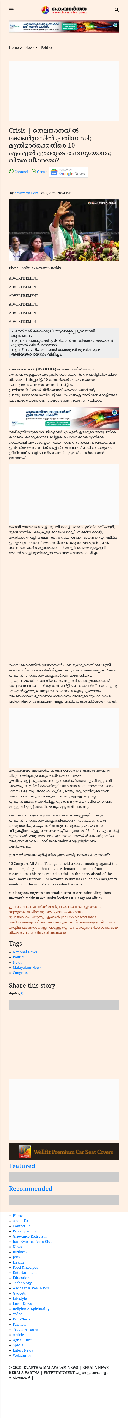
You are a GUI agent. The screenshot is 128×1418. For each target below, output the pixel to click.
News (29, 48)
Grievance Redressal (30, 1237)
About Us (20, 1221)
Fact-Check (22, 1319)
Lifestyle (20, 1299)
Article (18, 1335)
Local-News (22, 1304)
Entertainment (25, 1273)
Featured (22, 1167)
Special (19, 1345)
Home (14, 48)
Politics (47, 48)
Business (20, 1252)
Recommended (31, 1189)
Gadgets (19, 1294)
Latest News (23, 1351)
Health (18, 1262)
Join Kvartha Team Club (33, 1242)
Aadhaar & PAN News (31, 1288)
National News (25, 952)
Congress (20, 973)
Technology (22, 1283)
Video (17, 1314)
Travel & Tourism (27, 1330)
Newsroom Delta (26, 193)
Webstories (22, 1356)
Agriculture (22, 1340)
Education (21, 1278)
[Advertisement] (64, 91)
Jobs (16, 1257)
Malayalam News (27, 968)
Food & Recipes (25, 1268)
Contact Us (21, 1226)
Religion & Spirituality (31, 1309)
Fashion (19, 1325)
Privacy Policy (24, 1231)
